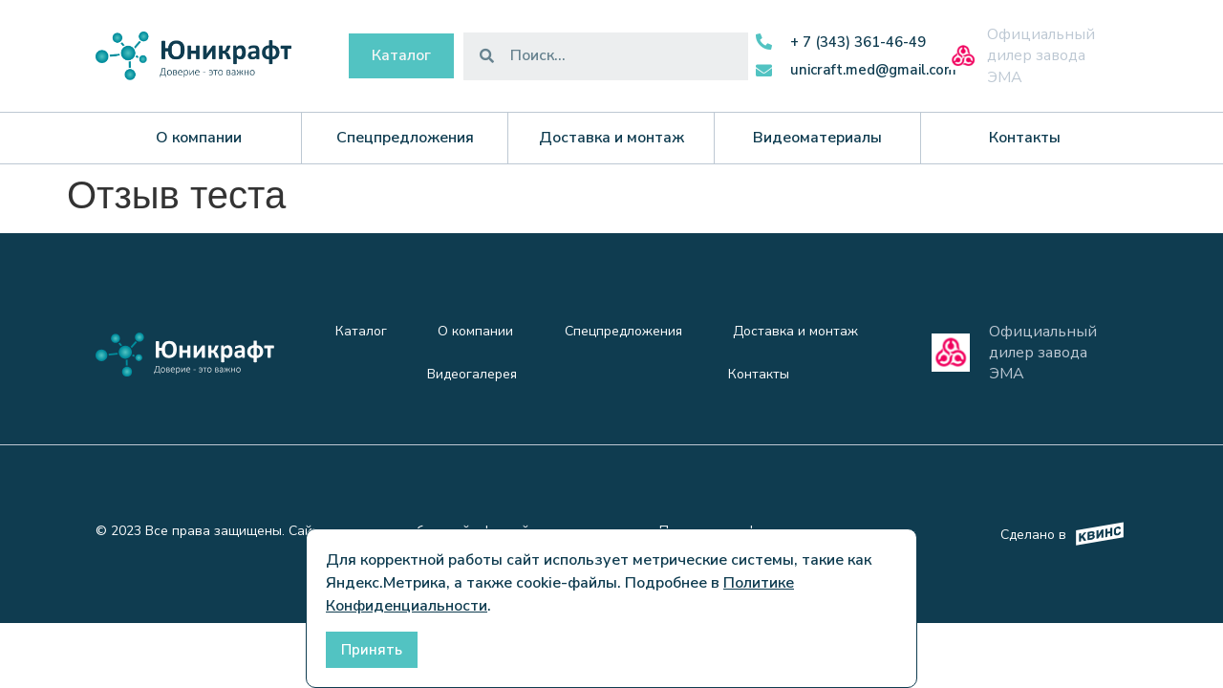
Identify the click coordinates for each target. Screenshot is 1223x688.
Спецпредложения (623, 331)
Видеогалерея (472, 374)
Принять (371, 649)
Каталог (361, 331)
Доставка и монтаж (795, 331)
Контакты (758, 374)
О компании (475, 331)
